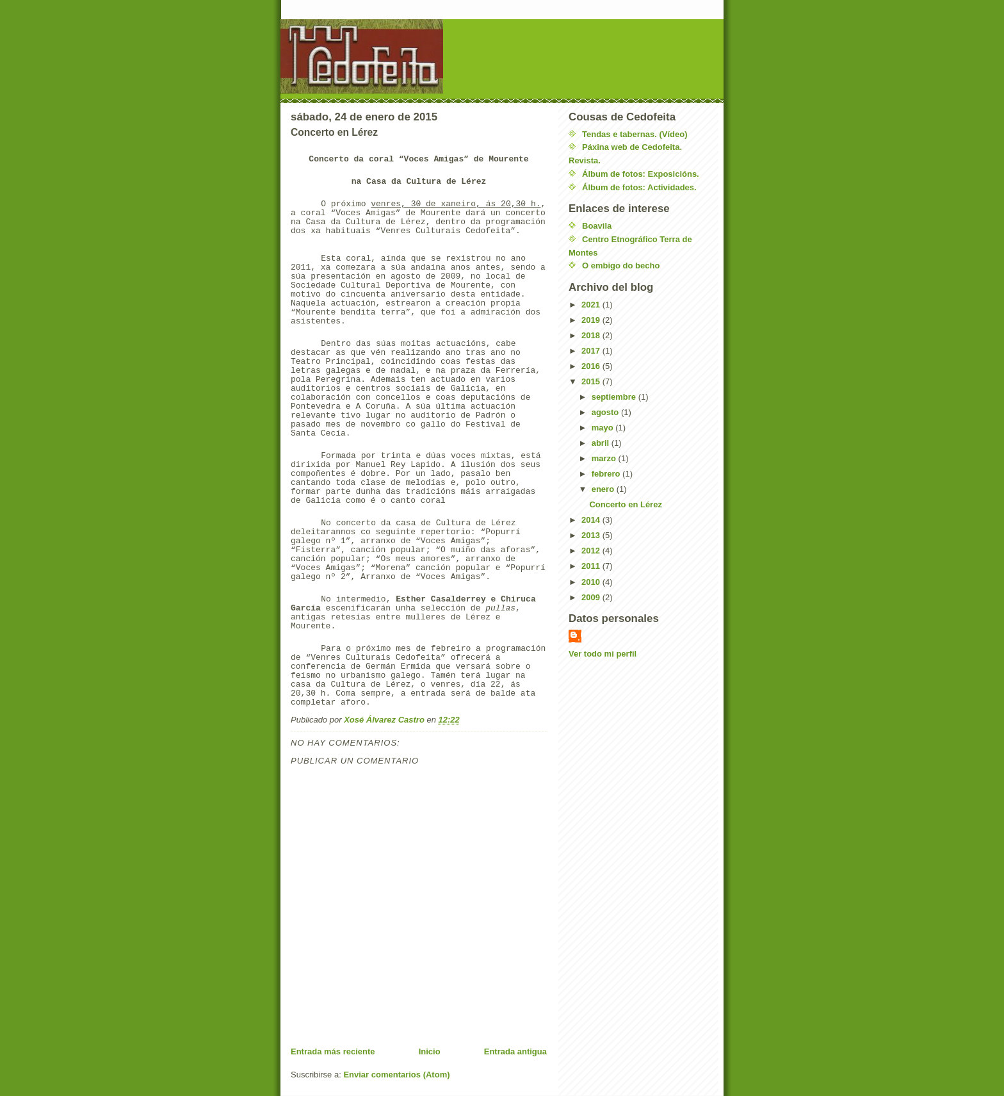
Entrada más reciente (333, 1051)
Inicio (430, 1051)
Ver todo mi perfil (602, 653)
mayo (604, 427)
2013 (592, 535)
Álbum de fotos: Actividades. (639, 187)
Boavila (596, 226)
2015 (592, 381)
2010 (592, 582)
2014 (592, 520)
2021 (592, 304)
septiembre (615, 397)
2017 (592, 351)
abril (601, 443)
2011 (592, 566)
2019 (592, 320)
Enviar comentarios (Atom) (396, 1074)
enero (604, 489)
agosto (606, 412)
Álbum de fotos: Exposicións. (640, 174)
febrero (607, 473)
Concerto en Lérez (625, 504)
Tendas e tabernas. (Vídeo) (634, 134)
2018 (592, 335)
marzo (605, 458)
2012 (592, 550)
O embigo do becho (621, 265)
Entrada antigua (515, 1051)
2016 (592, 366)
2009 (592, 597)
